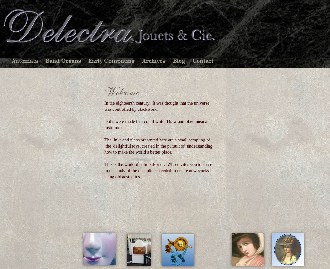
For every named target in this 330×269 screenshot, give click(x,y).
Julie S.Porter (152, 164)
